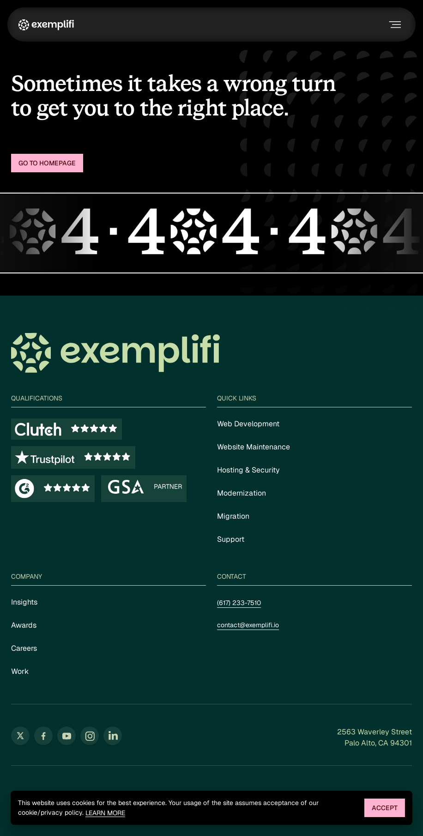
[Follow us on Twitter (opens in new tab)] (20, 736)
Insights (24, 602)
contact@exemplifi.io (248, 625)
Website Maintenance (253, 447)
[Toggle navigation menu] (394, 24)
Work (20, 671)
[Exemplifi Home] (46, 24)
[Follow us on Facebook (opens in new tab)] (43, 736)
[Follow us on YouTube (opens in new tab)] (66, 736)
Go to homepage (47, 163)
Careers (24, 648)
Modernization (241, 493)
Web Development (248, 424)
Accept (385, 808)
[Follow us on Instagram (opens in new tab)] (89, 736)
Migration (233, 516)
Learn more (105, 813)
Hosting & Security (248, 470)
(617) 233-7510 (239, 603)
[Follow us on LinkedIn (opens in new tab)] (112, 736)
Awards (23, 625)
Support (230, 539)
